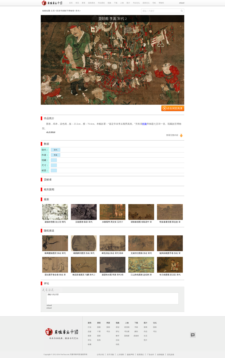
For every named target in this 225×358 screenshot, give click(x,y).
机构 (99, 340)
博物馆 (161, 3)
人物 (122, 3)
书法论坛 (136, 3)
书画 (136, 327)
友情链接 (160, 354)
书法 (108, 331)
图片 (128, 3)
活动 (117, 340)
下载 (115, 3)
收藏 (89, 344)
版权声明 (130, 354)
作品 (145, 331)
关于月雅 (110, 354)
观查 (89, 336)
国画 (108, 327)
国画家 (126, 336)
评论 (89, 340)
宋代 (78, 11)
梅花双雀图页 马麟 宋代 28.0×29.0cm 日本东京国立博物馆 (83, 275)
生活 (145, 336)
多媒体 (136, 336)
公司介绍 (100, 354)
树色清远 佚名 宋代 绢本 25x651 (113, 253)
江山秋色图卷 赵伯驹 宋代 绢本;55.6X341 (141, 275)
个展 (99, 331)
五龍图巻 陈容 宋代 (83, 222)
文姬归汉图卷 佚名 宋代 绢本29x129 (141, 253)
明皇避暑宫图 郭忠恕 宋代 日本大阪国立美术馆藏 (170, 222)
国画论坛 (146, 3)
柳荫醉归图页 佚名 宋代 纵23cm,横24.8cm (84, 253)
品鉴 (89, 331)
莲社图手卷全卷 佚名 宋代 (55, 275)
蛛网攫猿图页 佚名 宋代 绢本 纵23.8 (55, 253)
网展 (108, 323)
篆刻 (136, 331)
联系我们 (140, 354)
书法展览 (101, 3)
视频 (109, 3)
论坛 (155, 323)
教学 (117, 336)
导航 (154, 3)
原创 (117, 327)
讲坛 (117, 331)
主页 (53, 11)
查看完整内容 (172, 135)
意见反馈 (170, 354)
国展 (99, 327)
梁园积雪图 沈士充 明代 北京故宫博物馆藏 (55, 222)
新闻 (89, 323)
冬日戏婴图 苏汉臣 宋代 (170, 275)
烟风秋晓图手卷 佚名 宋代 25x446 (170, 253)
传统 (117, 344)
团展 (99, 336)
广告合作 (150, 354)
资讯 (77, 3)
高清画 (126, 327)
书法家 (126, 331)
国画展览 (91, 3)
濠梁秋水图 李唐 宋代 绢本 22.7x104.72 (112, 275)
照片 (145, 340)
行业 (89, 327)
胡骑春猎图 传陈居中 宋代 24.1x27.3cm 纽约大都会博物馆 (141, 222)
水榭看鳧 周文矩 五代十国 (112, 222)
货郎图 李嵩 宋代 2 (112, 19)
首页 (71, 3)
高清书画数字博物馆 (65, 11)
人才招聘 (120, 354)
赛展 (83, 3)
